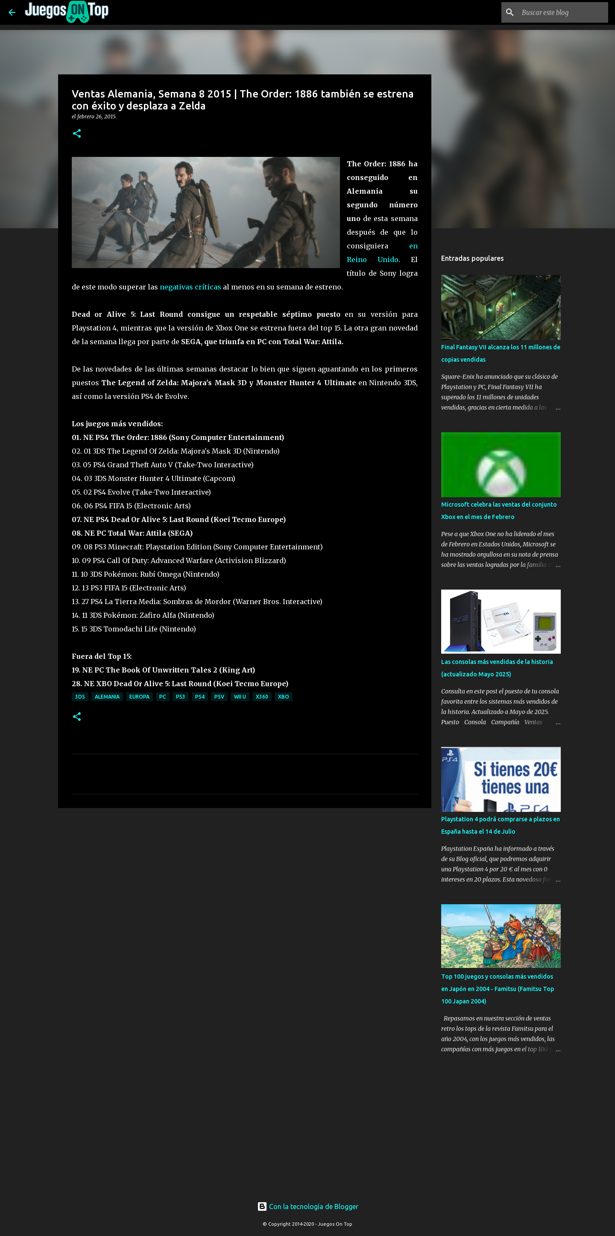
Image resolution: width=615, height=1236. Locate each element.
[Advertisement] (210, 830)
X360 (262, 696)
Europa (139, 696)
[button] (77, 134)
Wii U (240, 696)
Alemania (107, 696)
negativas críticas (190, 287)
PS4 (200, 696)
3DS (80, 696)
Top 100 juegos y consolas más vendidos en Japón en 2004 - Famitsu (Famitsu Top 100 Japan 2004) (497, 989)
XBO (283, 696)
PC (162, 696)
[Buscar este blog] (563, 12)
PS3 (180, 696)
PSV (219, 696)
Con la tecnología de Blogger (307, 1206)
